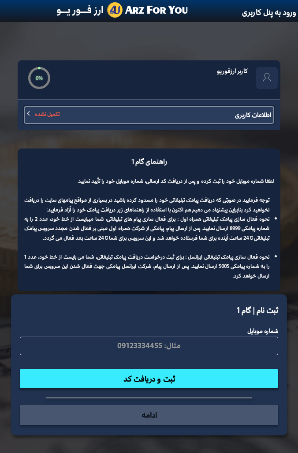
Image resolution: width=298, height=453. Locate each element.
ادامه (149, 415)
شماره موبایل (262, 331)
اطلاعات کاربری (149, 114)
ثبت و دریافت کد (149, 379)
